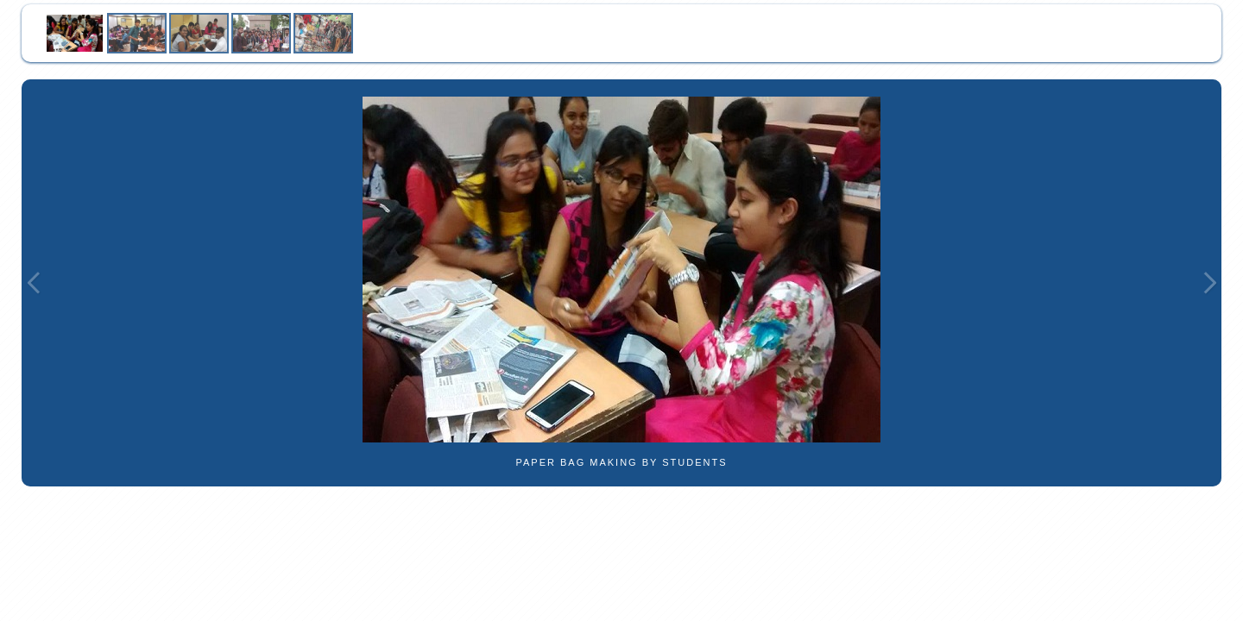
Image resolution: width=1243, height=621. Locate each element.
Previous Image (34, 282)
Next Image (1209, 282)
